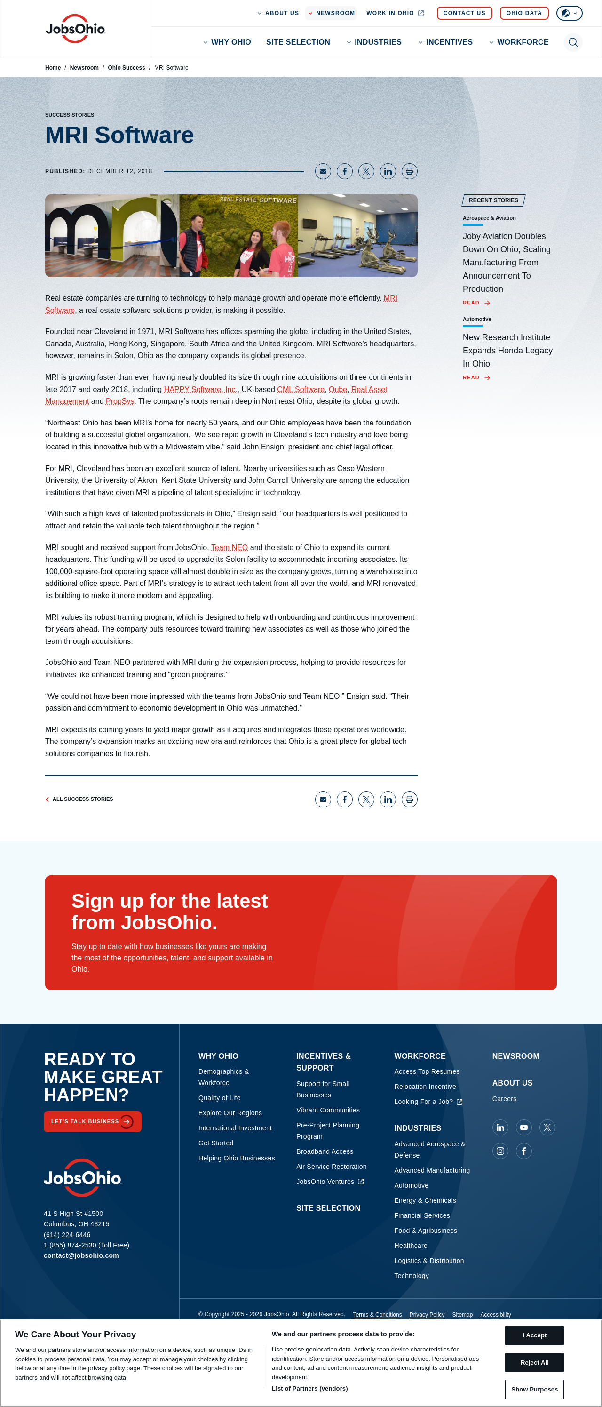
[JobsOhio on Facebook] (524, 1151)
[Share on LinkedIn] (388, 171)
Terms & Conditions (377, 1314)
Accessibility (495, 1314)
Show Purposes (534, 1389)
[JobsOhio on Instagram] (500, 1151)
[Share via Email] (323, 171)
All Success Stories (79, 799)
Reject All (535, 1362)
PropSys (120, 401)
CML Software (301, 389)
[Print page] (410, 171)
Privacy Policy (427, 1314)
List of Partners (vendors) (310, 1388)
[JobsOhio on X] (547, 1127)
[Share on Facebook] (345, 171)
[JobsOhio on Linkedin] (500, 1127)
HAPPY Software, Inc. (201, 389)
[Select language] (569, 13)
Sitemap (462, 1314)
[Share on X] (366, 171)
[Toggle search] (573, 42)
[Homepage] (76, 29)
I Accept (535, 1335)
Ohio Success (126, 67)
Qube (338, 389)
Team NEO (229, 548)
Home (53, 67)
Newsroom (84, 67)
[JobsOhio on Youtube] (524, 1127)
